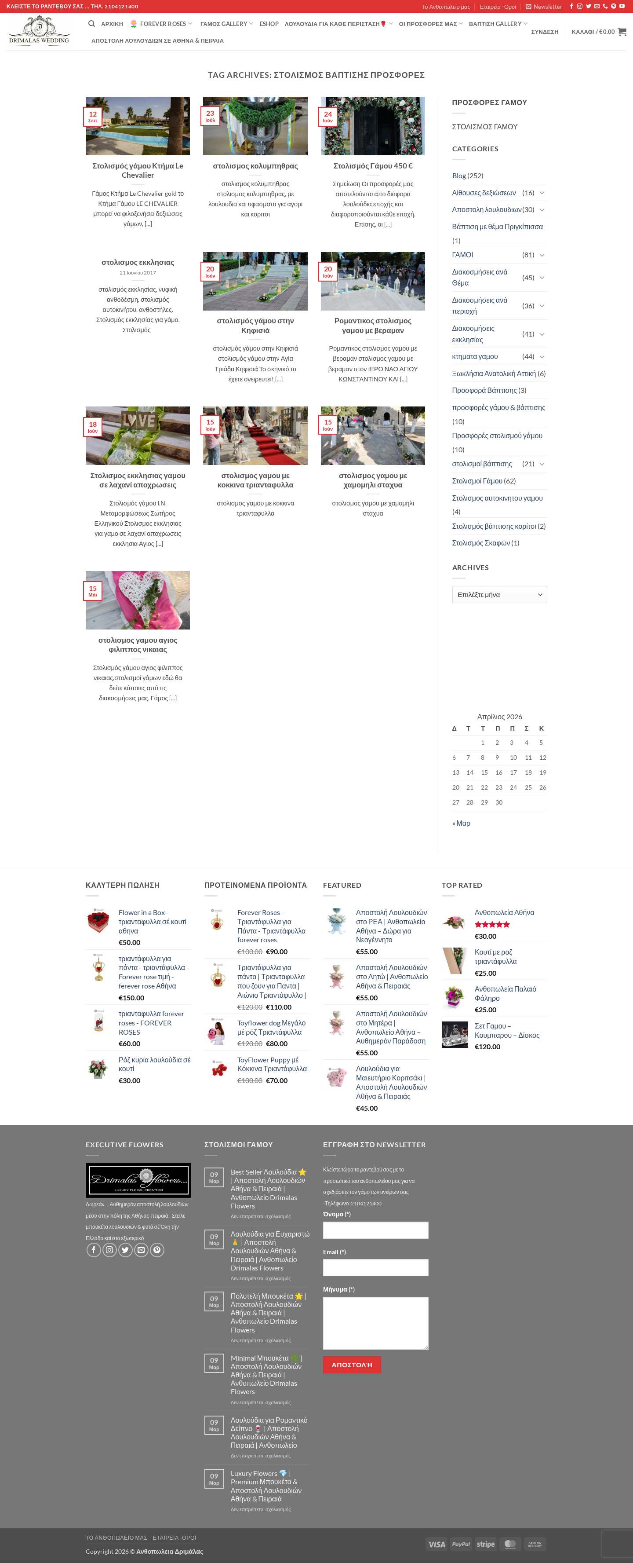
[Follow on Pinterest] (613, 7)
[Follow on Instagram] (579, 7)
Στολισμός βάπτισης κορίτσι (494, 526)
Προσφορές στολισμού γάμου (497, 435)
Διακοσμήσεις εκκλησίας (473, 334)
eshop (269, 23)
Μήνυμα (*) (339, 1289)
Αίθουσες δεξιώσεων (484, 192)
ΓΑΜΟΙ (462, 254)
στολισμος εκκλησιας (138, 262)
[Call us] (605, 7)
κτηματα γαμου (475, 356)
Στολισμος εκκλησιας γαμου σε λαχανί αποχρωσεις (138, 480)
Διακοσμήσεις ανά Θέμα (480, 277)
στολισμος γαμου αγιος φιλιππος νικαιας (138, 645)
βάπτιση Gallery (498, 23)
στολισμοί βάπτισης (482, 463)
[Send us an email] (597, 7)
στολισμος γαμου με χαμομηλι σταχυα (373, 480)
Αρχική (112, 23)
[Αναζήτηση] (91, 23)
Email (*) (334, 1252)
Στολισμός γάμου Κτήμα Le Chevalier (137, 170)
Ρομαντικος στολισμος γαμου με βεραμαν (373, 325)
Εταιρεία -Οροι (498, 6)
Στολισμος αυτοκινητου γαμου (497, 498)
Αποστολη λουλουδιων (487, 209)
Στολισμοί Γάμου (477, 480)
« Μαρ (461, 823)
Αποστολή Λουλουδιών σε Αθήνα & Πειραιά (157, 40)
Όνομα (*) (337, 1214)
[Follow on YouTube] (622, 7)
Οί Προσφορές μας (431, 23)
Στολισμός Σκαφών (481, 542)
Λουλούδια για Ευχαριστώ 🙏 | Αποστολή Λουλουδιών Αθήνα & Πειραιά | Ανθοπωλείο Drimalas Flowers (270, 1251)
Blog (459, 175)
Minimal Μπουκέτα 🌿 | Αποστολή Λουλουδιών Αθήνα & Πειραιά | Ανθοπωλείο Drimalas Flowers (266, 1375)
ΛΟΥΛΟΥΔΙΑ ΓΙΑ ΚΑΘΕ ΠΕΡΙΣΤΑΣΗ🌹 (339, 23)
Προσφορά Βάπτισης (484, 390)
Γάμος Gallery (227, 23)
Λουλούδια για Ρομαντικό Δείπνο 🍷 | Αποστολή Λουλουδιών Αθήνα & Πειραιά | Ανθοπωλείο (269, 1433)
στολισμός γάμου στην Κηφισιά (255, 325)
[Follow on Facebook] (571, 7)
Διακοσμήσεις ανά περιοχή (480, 305)
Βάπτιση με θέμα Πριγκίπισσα (497, 226)
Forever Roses (160, 23)
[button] (544, 6)
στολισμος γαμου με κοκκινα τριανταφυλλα (256, 480)
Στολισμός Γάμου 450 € (373, 165)
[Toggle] (542, 192)
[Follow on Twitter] (588, 7)
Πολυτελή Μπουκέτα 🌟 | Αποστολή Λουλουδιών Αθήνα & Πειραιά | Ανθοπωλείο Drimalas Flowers (269, 1313)
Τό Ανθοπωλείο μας (446, 6)
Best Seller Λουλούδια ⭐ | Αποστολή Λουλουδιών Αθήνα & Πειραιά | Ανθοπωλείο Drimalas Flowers (269, 1189)
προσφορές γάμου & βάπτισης (499, 407)
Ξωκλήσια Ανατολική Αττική (494, 373)
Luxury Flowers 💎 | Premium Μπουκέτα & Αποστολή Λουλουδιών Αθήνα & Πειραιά (266, 1486)
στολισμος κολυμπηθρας (255, 165)
